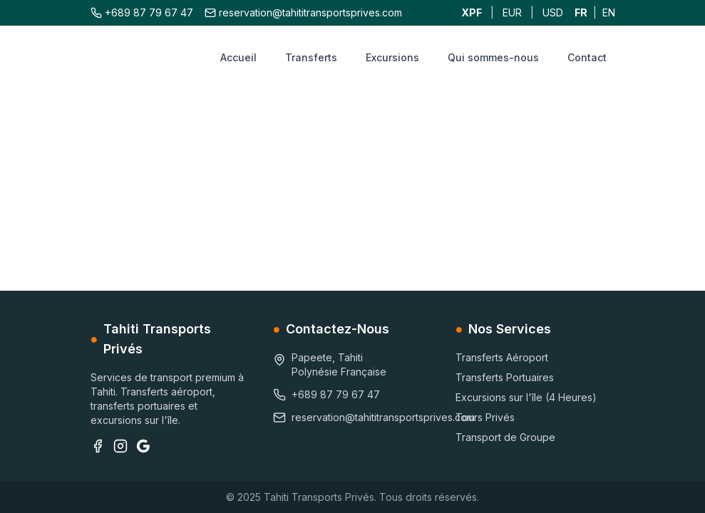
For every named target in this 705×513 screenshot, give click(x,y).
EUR (512, 12)
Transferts (311, 57)
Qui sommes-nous (493, 57)
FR (581, 12)
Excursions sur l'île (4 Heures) (526, 397)
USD (552, 12)
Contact (587, 57)
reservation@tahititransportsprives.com (303, 12)
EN (608, 12)
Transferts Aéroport (502, 357)
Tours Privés (485, 417)
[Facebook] (98, 446)
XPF (471, 12)
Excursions (392, 57)
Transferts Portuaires (505, 377)
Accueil (238, 57)
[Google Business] (143, 446)
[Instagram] (120, 446)
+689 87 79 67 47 (142, 12)
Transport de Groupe (505, 437)
